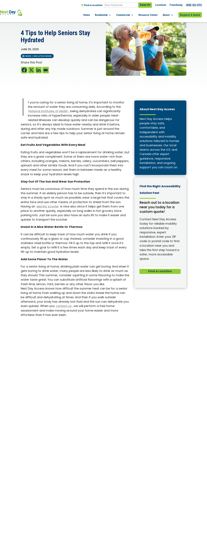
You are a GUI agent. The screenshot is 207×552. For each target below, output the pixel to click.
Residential (109, 13)
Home (94, 12)
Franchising (176, 4)
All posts (27, 19)
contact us (64, 306)
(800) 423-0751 (194, 4)
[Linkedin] (38, 70)
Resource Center (151, 12)
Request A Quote (190, 12)
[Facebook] (24, 70)
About (169, 13)
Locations (160, 4)
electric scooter (48, 206)
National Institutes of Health (48, 111)
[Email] (45, 70)
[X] (31, 70)
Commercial (129, 13)
